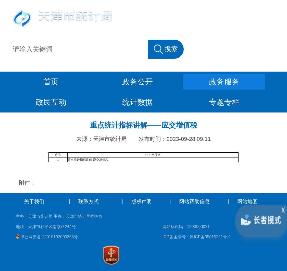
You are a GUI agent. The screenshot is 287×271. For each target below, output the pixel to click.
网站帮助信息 (194, 201)
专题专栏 (224, 102)
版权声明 (141, 201)
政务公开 (137, 81)
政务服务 (224, 81)
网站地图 (247, 201)
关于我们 (34, 201)
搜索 (166, 49)
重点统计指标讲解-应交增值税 (88, 160)
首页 (51, 81)
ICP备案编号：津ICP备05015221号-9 (197, 237)
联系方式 (88, 201)
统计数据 (137, 102)
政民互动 (51, 102)
